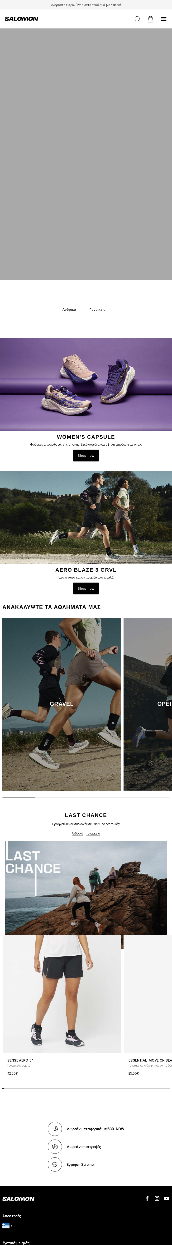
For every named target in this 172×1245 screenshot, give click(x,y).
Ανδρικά (77, 833)
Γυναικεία (93, 833)
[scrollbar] (86, 797)
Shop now (85, 455)
